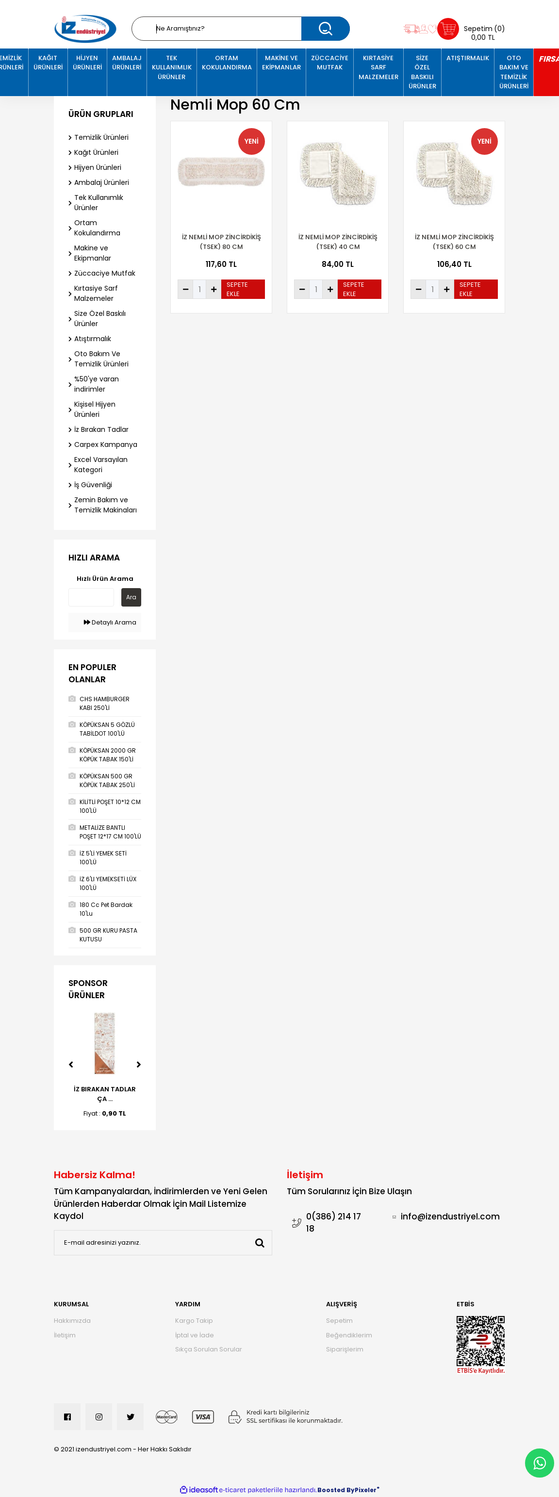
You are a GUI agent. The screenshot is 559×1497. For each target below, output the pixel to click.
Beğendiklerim (349, 1335)
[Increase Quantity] (213, 289)
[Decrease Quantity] (185, 289)
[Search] (241, 28)
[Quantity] (199, 289)
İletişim (65, 1335)
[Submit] (259, 1243)
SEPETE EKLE (237, 289)
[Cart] (471, 29)
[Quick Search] (91, 597)
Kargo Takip (194, 1320)
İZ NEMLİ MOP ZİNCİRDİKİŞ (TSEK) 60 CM (454, 241)
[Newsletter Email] (163, 1243)
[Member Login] (423, 29)
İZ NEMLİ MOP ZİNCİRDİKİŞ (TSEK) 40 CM (338, 241)
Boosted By (336, 1490)
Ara (131, 597)
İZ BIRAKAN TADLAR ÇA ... (105, 1094)
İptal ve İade (194, 1335)
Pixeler (366, 1490)
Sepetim (339, 1320)
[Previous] (70, 1064)
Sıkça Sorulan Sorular (208, 1349)
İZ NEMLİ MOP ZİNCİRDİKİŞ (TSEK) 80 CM (221, 241)
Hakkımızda (72, 1320)
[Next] (138, 1064)
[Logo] (85, 29)
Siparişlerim (344, 1349)
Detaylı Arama (110, 622)
